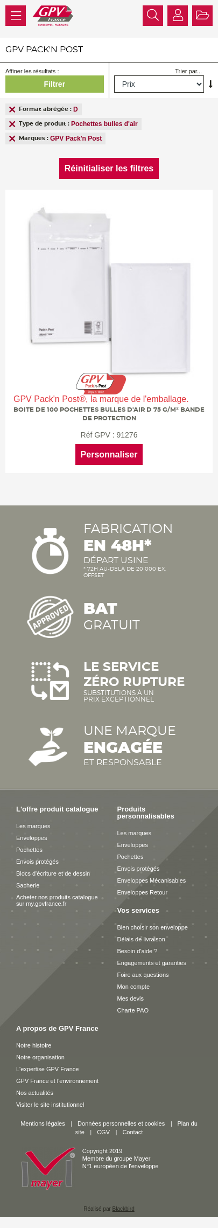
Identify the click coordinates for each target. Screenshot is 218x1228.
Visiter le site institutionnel (50, 1104)
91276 (126, 435)
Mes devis (130, 998)
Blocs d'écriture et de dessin (53, 873)
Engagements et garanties (151, 963)
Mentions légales (42, 1123)
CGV (103, 1132)
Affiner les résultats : (32, 71)
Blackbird (123, 1209)
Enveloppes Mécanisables (151, 880)
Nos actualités (34, 1093)
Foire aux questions (143, 975)
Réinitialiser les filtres (109, 168)
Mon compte (133, 986)
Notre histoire (33, 1045)
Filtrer (54, 84)
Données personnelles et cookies (121, 1123)
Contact (132, 1132)
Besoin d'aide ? (137, 951)
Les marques (33, 826)
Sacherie (27, 885)
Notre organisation (40, 1057)
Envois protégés (37, 861)
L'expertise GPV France (47, 1069)
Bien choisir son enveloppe (152, 927)
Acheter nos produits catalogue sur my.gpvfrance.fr (57, 900)
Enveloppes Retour (142, 892)
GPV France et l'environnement (57, 1081)
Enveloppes (31, 838)
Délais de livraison (141, 939)
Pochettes (29, 850)
